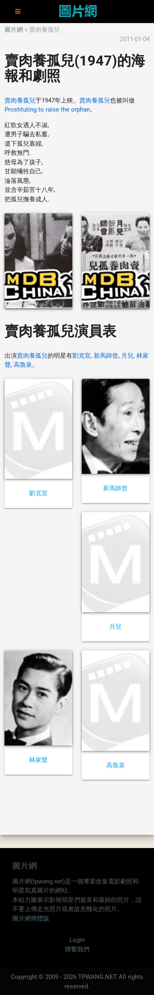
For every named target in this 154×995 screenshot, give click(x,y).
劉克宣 (81, 355)
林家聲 (38, 760)
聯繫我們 (77, 949)
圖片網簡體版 (30, 918)
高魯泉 (23, 364)
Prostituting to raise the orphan (47, 109)
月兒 (127, 355)
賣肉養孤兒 (20, 100)
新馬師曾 (106, 355)
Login (77, 940)
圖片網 (14, 29)
